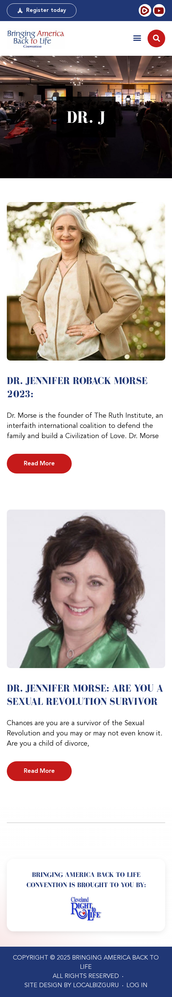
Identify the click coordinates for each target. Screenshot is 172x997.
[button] (137, 38)
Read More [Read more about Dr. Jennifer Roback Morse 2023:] (39, 464)
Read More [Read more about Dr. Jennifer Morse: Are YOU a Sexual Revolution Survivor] (39, 771)
